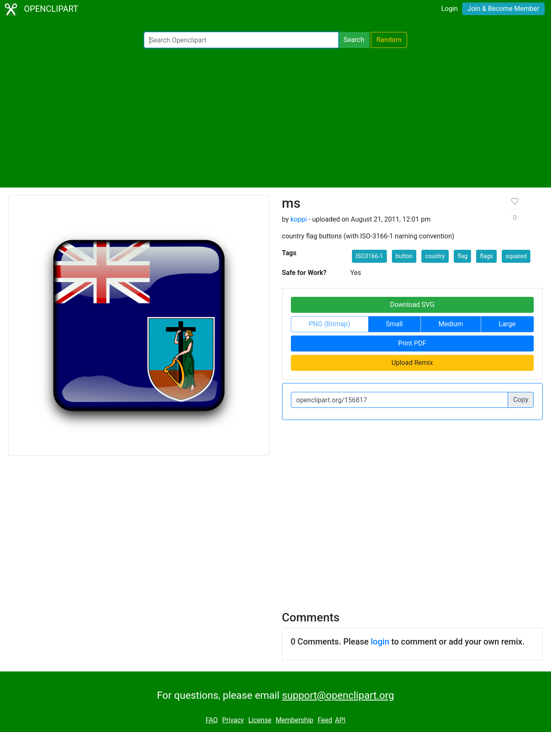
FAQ (211, 720)
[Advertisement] (275, 118)
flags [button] (486, 256)
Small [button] (394, 324)
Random (389, 40)
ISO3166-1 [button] (369, 256)
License (260, 720)
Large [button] (507, 324)
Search (353, 40)
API (340, 720)
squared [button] (516, 256)
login (380, 642)
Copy (520, 400)
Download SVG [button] (412, 305)
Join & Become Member (503, 9)
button (404, 256)
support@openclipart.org (338, 695)
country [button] (435, 256)
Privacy (233, 720)
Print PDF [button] (412, 343)
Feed (325, 720)
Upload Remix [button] (412, 363)
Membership (294, 720)
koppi (298, 219)
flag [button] (462, 256)
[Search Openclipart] (241, 40)
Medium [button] (451, 324)
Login (449, 9)
